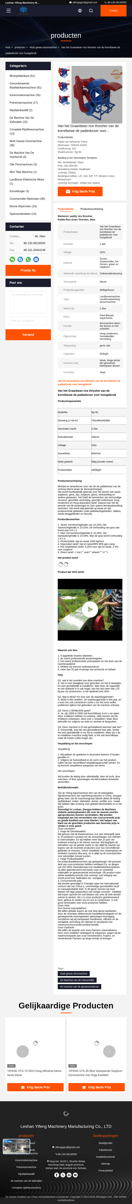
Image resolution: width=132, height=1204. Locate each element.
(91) (26, 85)
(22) (22, 119)
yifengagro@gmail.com (83, 2)
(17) (24, 102)
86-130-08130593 (115, 2)
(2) (21, 110)
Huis (8, 47)
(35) (25, 95)
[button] (22, 1051)
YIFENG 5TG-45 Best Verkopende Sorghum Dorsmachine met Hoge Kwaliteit (95, 1073)
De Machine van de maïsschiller (77, 980)
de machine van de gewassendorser (79, 986)
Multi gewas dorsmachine (43, 47)
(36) (26, 143)
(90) (27, 198)
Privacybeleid (105, 1170)
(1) (23, 172)
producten (20, 47)
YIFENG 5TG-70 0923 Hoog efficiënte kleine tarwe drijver (34, 1073)
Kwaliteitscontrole (105, 1156)
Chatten (113, 10)
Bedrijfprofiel (105, 1143)
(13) (27, 131)
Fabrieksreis (105, 1150)
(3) (22, 154)
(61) (22, 75)
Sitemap (105, 1163)
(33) (23, 206)
